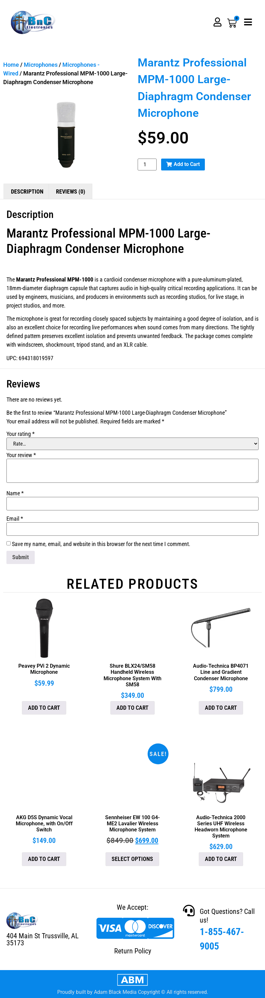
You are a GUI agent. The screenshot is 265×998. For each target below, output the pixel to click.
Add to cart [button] (44, 707)
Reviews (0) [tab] (70, 191)
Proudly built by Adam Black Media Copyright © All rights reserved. (132, 992)
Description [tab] (27, 191)
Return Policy (132, 951)
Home (11, 64)
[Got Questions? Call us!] (189, 910)
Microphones (41, 64)
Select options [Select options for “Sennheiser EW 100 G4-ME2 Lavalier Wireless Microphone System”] (132, 858)
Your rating (20, 434)
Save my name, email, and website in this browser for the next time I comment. (101, 544)
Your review (21, 455)
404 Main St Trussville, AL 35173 (42, 939)
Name (15, 493)
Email (14, 519)
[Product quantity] (147, 164)
